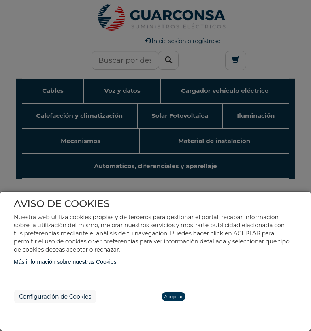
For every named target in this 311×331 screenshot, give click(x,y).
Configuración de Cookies (55, 296)
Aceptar (173, 296)
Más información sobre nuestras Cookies (65, 261)
